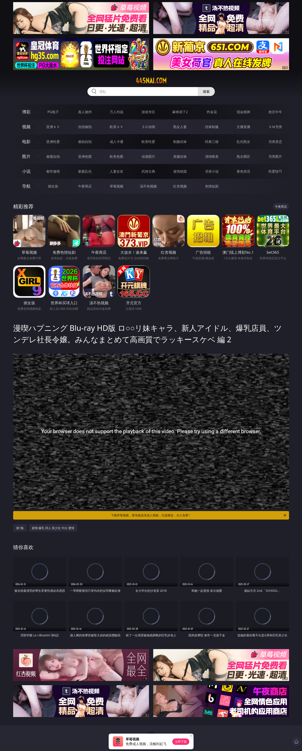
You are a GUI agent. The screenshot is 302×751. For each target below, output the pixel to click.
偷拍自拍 (85, 141)
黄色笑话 (243, 171)
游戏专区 (148, 112)
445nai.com (151, 80)
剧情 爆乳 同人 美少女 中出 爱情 (53, 528)
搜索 (206, 91)
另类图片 (275, 156)
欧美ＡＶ (116, 126)
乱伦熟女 (243, 141)
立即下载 (181, 742)
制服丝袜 (180, 141)
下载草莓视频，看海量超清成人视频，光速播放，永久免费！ (199, 515)
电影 (26, 141)
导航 (26, 186)
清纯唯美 (212, 156)
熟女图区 (243, 156)
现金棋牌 (243, 112)
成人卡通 (116, 141)
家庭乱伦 (85, 171)
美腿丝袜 (180, 156)
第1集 (20, 528)
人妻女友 (116, 171)
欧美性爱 (148, 141)
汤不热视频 (148, 186)
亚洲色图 (85, 156)
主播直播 (243, 126)
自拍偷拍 (85, 126)
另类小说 (212, 171)
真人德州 (85, 112)
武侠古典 (148, 171)
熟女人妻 (180, 126)
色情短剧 (212, 186)
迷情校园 (180, 171)
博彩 (26, 112)
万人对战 (116, 112)
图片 (26, 156)
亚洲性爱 (53, 141)
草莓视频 (116, 186)
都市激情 (53, 171)
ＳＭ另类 (275, 126)
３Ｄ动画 (148, 126)
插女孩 (53, 186)
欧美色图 (116, 156)
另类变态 (275, 141)
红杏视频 (180, 186)
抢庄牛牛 (275, 112)
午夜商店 (85, 186)
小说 (26, 171)
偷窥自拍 (53, 156)
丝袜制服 (212, 126)
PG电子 (53, 112)
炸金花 (212, 112)
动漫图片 (148, 156)
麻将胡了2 (180, 112)
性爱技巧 (275, 171)
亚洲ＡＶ (53, 126)
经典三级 (212, 141)
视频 (26, 127)
